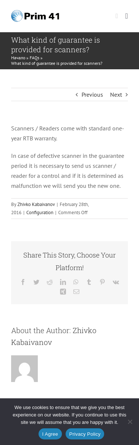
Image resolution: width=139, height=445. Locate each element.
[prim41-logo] (35, 13)
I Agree (50, 434)
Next (116, 94)
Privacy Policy (84, 434)
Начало (18, 57)
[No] (129, 421)
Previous (92, 94)
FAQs (34, 57)
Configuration (39, 212)
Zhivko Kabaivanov (36, 204)
